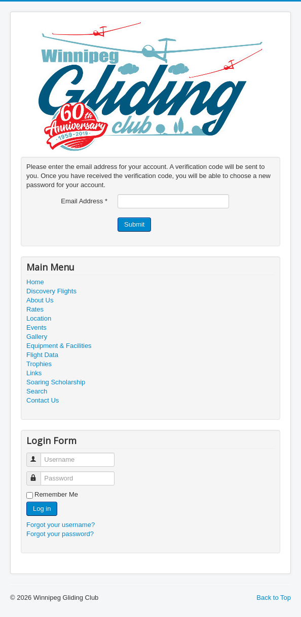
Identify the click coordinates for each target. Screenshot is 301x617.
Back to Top (273, 597)
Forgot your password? (60, 534)
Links (34, 373)
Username (38, 455)
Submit (134, 224)
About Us (39, 300)
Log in (42, 508)
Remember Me (56, 494)
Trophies (39, 364)
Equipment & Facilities (59, 345)
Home (35, 282)
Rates (35, 309)
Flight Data (42, 355)
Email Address (84, 201)
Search (36, 391)
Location (38, 318)
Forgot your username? (60, 524)
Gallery (36, 336)
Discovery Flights (51, 291)
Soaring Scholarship (55, 382)
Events (36, 327)
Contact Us (42, 400)
